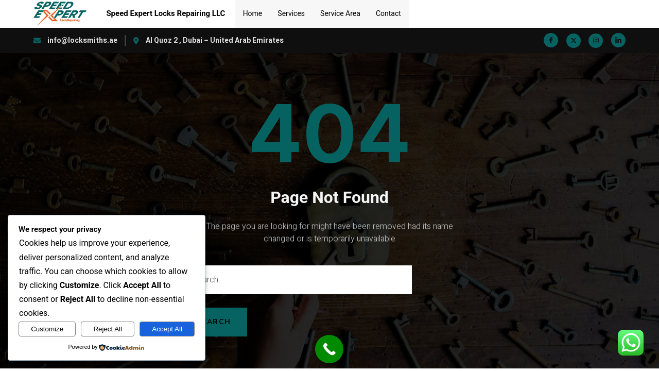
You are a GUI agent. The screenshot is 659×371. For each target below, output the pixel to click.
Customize (47, 329)
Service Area (340, 13)
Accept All (167, 329)
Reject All (107, 329)
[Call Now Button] (329, 349)
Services (291, 13)
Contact (388, 13)
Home (253, 13)
